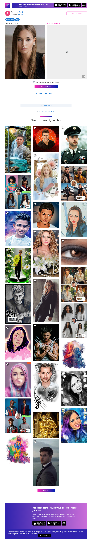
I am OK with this (44, 535)
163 (20, 15)
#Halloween (10, 20)
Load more (46, 490)
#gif (17, 20)
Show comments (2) (46, 106)
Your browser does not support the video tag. (67, 52)
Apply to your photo (46, 86)
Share (77, 13)
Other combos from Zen (46, 111)
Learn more (33, 534)
